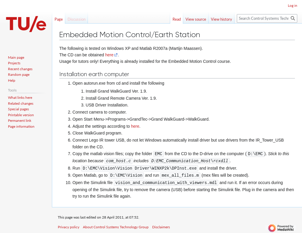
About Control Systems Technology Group (116, 225)
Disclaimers (161, 225)
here (109, 54)
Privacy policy (68, 225)
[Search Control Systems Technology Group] (267, 18)
